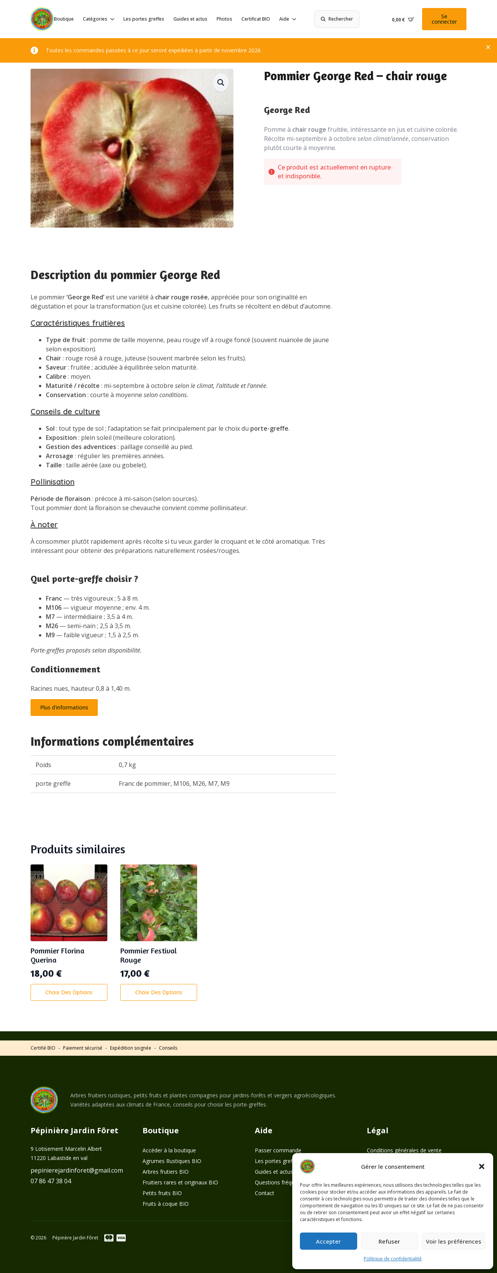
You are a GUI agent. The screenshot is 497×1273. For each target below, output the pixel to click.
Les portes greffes (143, 19)
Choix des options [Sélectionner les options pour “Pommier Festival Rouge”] (158, 992)
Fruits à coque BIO (165, 1203)
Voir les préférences (453, 1241)
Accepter (328, 1241)
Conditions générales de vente (404, 1150)
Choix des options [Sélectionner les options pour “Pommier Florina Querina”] (68, 992)
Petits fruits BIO (162, 1193)
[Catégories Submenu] (110, 19)
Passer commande (278, 1150)
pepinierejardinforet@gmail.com (77, 1170)
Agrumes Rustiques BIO (171, 1161)
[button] (482, 1166)
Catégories (95, 19)
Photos (224, 19)
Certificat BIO (255, 19)
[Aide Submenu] (292, 19)
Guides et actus (190, 19)
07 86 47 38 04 (51, 1181)
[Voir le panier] (403, 19)
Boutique (64, 19)
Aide (284, 19)
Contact (264, 1193)
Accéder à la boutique (169, 1150)
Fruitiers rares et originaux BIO (180, 1182)
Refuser (389, 1241)
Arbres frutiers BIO (165, 1171)
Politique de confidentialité (393, 1258)
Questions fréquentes (281, 1182)
